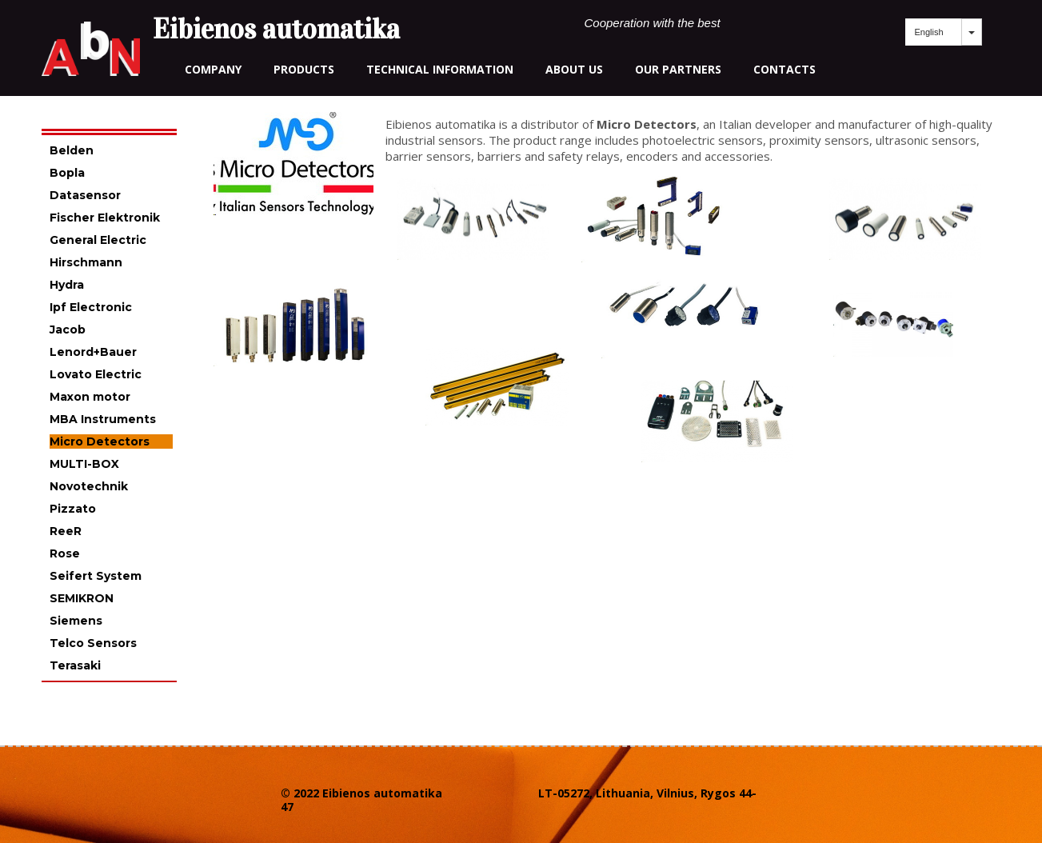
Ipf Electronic (91, 307)
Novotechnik (89, 486)
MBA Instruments (103, 419)
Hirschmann (86, 262)
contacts (784, 69)
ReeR (66, 531)
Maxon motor (90, 397)
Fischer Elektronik (105, 217)
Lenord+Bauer (93, 352)
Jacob (68, 329)
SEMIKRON (82, 598)
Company (213, 69)
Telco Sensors (93, 643)
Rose (65, 553)
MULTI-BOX (84, 464)
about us (574, 69)
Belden (72, 150)
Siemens (76, 620)
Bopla (67, 173)
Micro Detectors (100, 441)
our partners (678, 69)
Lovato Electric (96, 374)
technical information (439, 69)
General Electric (98, 240)
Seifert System (96, 576)
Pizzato (73, 508)
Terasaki (75, 665)
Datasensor (85, 195)
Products (303, 69)
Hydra (67, 285)
